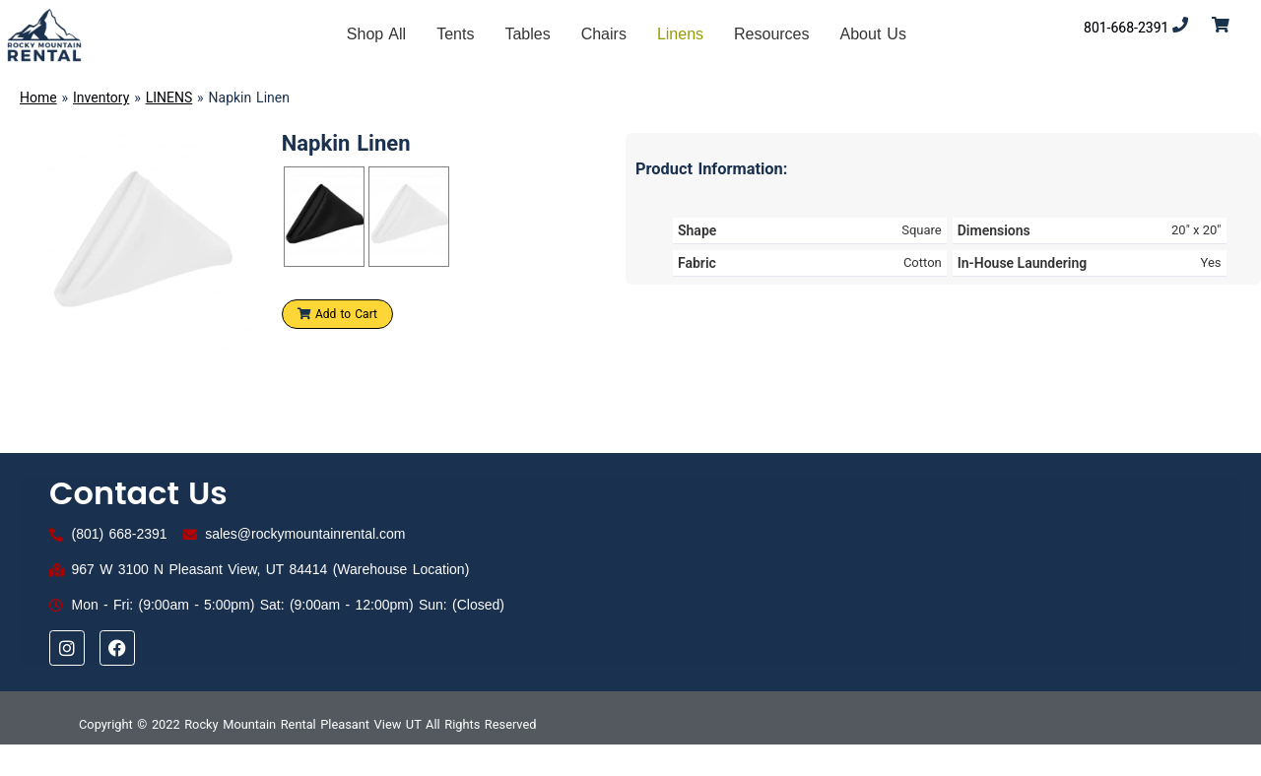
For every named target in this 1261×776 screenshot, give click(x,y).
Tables (527, 34)
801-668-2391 (1126, 27)
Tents (455, 34)
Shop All (376, 34)
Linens (680, 34)
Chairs (604, 34)
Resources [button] (771, 34)
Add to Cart (337, 314)
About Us (873, 34)
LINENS (169, 97)
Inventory (101, 97)
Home (38, 97)
